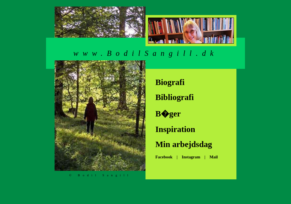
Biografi (167, 82)
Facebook (161, 157)
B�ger (166, 113)
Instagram (191, 157)
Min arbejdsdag (181, 144)
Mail (213, 157)
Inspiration (173, 129)
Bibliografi (172, 97)
